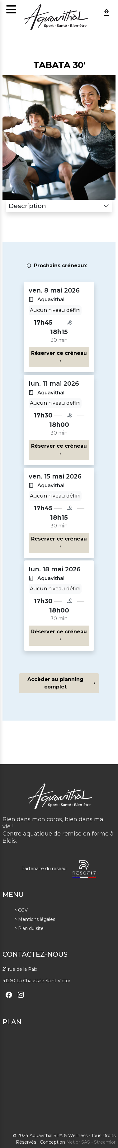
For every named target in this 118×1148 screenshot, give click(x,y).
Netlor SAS (78, 1142)
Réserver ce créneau (59, 357)
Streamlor (105, 1142)
